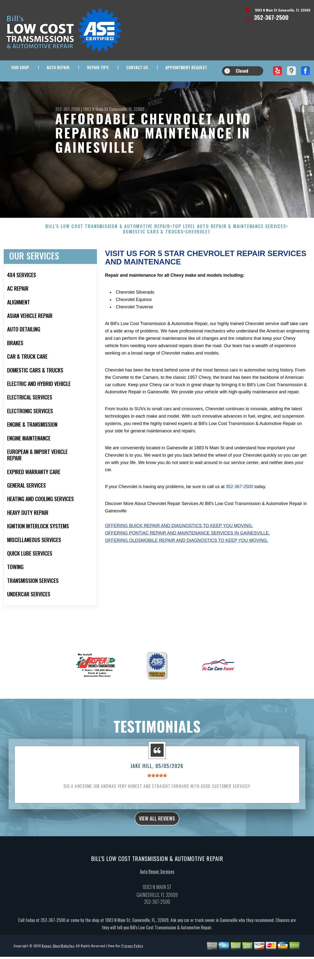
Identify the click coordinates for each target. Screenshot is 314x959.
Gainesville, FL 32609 (126, 109)
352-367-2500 (271, 17)
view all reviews (157, 831)
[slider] (157, 788)
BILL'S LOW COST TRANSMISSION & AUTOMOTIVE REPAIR (107, 239)
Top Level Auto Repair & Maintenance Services (229, 239)
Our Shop (20, 67)
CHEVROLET (198, 244)
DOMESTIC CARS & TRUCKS (153, 244)
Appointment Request (186, 67)
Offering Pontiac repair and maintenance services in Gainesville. (187, 545)
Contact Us (137, 67)
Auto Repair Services (157, 886)
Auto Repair (58, 67)
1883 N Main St (95, 109)
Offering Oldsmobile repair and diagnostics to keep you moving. (186, 552)
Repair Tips (98, 67)
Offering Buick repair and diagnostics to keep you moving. (179, 537)
